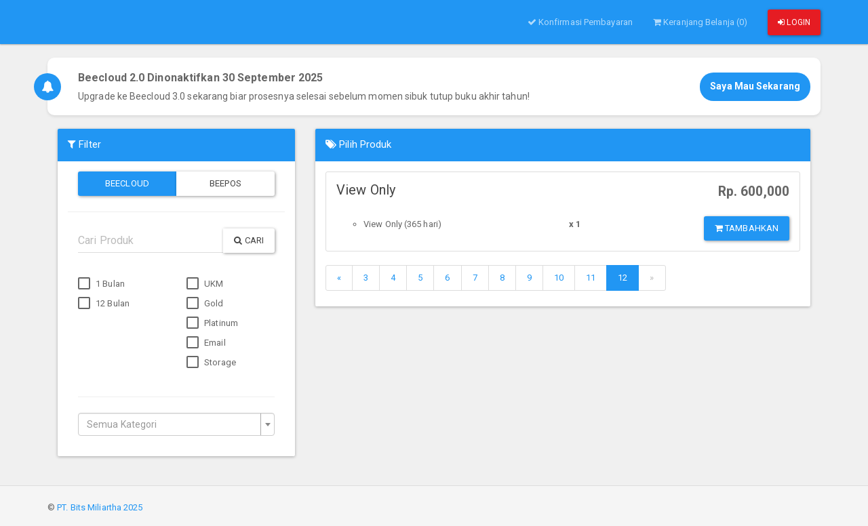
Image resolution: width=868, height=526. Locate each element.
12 (622, 277)
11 (590, 277)
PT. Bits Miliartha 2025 (99, 507)
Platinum (212, 323)
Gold (205, 303)
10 (559, 277)
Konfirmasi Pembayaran (580, 22)
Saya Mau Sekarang (755, 86)
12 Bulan (104, 303)
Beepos (225, 183)
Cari (249, 240)
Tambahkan (746, 228)
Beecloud (127, 183)
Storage (211, 362)
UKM (204, 284)
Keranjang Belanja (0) (700, 22)
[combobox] (176, 424)
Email (206, 343)
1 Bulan (101, 284)
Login (794, 22)
